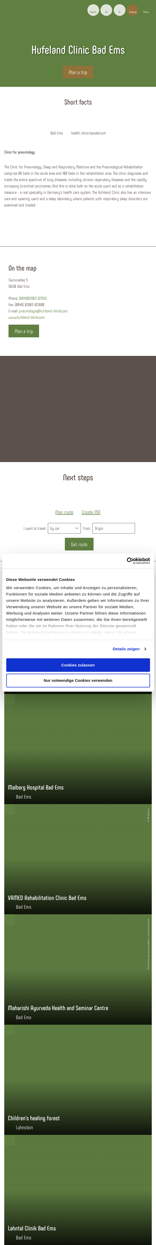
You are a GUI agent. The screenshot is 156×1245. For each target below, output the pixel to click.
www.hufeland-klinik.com (27, 317)
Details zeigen (126, 649)
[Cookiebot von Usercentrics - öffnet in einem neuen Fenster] (126, 560)
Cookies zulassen (78, 665)
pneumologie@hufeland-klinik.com (43, 310)
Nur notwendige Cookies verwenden (78, 680)
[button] (106, 10)
